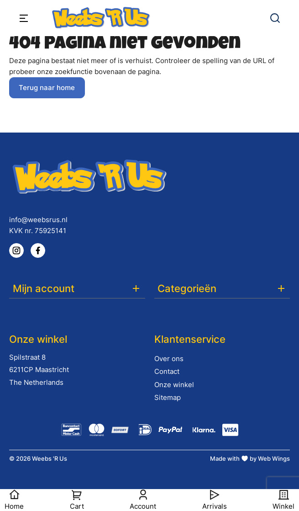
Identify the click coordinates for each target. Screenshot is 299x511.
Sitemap (167, 397)
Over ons (169, 358)
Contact (166, 371)
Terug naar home (47, 87)
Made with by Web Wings (250, 458)
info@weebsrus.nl (38, 219)
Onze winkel (174, 384)
